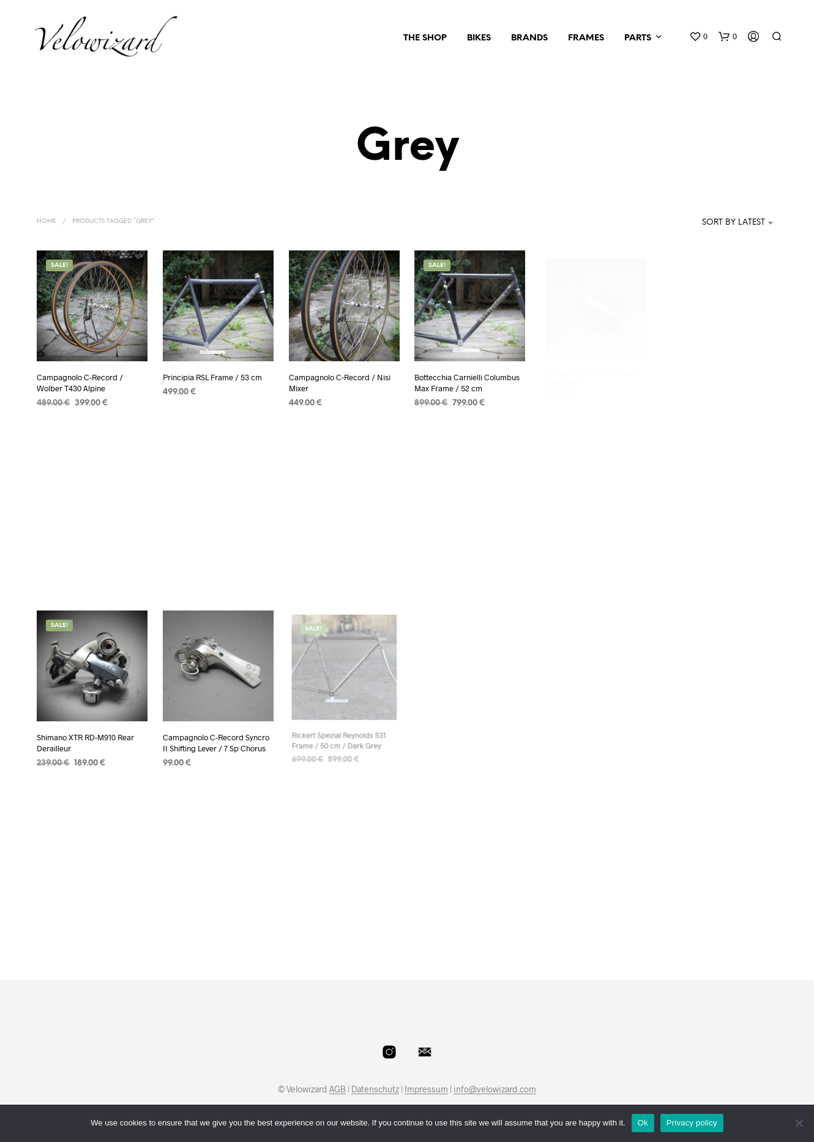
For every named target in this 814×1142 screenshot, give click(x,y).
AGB (337, 1089)
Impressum (426, 1089)
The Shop (425, 38)
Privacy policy (692, 1122)
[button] (698, 37)
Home (46, 221)
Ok (643, 1122)
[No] (799, 1123)
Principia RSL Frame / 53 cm (212, 377)
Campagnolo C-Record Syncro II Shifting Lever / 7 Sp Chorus (216, 739)
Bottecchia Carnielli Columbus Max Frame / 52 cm (468, 378)
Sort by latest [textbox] (733, 223)
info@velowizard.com (495, 1089)
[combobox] (715, 222)
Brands (529, 38)
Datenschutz (375, 1089)
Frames (586, 38)
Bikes (479, 38)
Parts (637, 38)
